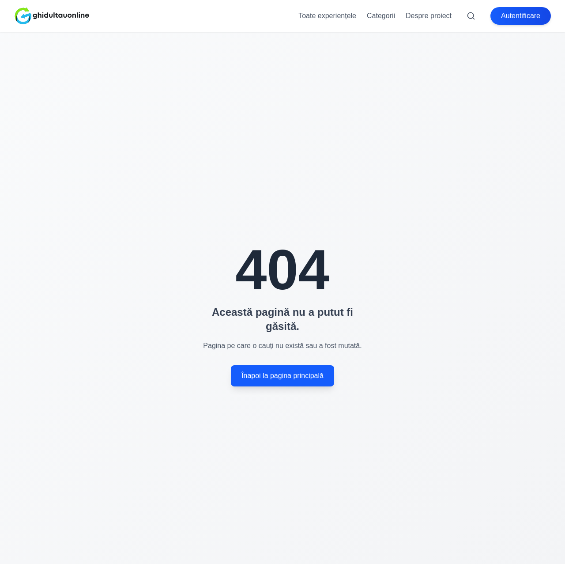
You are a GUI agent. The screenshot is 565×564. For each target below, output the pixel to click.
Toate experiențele (327, 15)
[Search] (471, 16)
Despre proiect (429, 15)
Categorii (381, 15)
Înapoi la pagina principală (282, 375)
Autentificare (520, 15)
